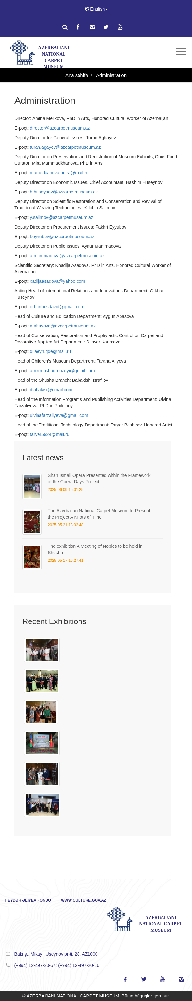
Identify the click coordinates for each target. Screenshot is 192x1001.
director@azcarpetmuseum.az (60, 128)
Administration (111, 75)
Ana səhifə (76, 75)
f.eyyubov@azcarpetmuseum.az (62, 236)
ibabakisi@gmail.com (51, 389)
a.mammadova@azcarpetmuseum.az (67, 255)
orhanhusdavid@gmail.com (57, 306)
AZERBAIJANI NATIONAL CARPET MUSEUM (53, 55)
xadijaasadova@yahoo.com (57, 281)
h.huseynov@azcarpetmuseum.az (64, 191)
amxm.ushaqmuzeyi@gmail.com (62, 370)
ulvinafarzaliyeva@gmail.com (59, 415)
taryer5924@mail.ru (49, 434)
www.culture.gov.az (83, 900)
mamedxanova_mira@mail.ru (59, 172)
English (96, 8)
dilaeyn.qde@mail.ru (50, 351)
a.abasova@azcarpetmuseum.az (63, 325)
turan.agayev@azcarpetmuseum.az (65, 147)
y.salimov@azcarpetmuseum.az (61, 217)
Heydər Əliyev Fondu (28, 900)
